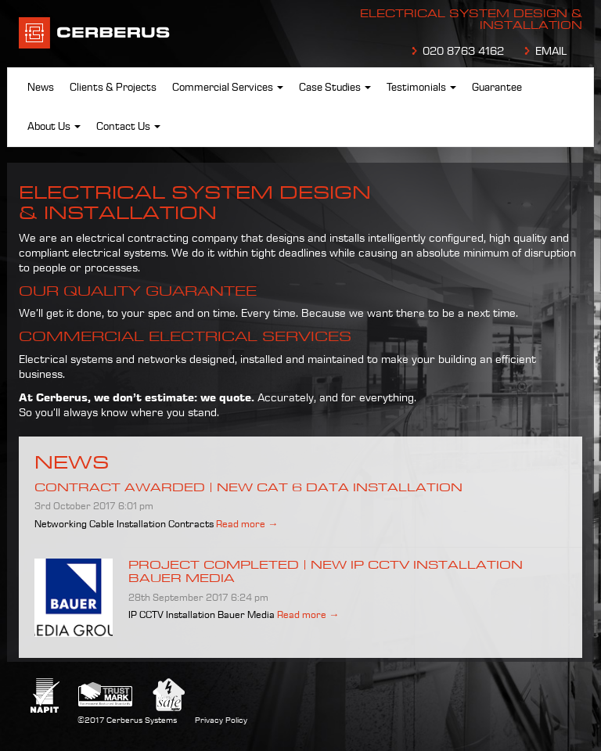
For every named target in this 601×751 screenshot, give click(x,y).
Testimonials (421, 87)
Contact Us (128, 126)
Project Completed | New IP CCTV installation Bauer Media (325, 571)
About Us (54, 126)
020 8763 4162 (463, 52)
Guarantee (497, 87)
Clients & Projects (113, 87)
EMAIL (551, 52)
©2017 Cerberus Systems (127, 720)
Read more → (247, 524)
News (40, 87)
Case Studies (335, 87)
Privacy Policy (221, 720)
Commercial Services (227, 87)
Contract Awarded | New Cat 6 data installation (248, 487)
